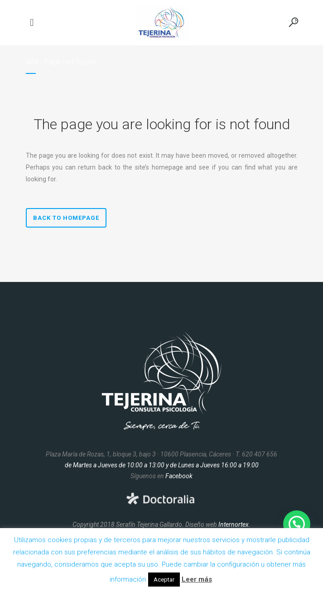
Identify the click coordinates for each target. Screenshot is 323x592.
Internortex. (234, 524)
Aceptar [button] (164, 579)
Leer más (197, 579)
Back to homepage (66, 217)
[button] (296, 524)
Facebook (179, 476)
